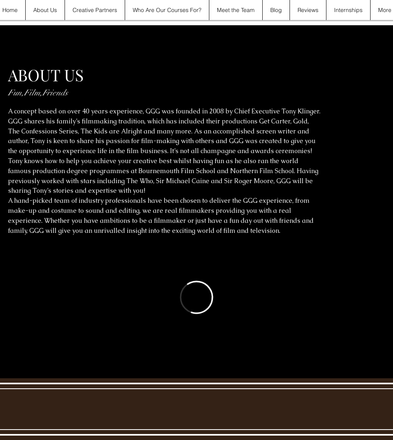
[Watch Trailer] (35, 257)
